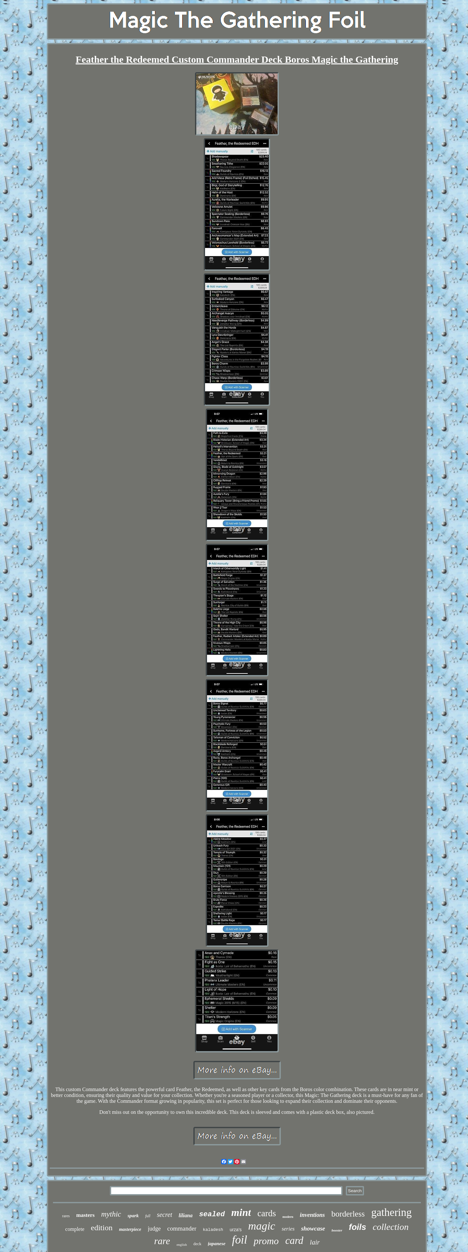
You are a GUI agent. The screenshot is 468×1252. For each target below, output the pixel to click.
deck (197, 1243)
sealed (212, 1214)
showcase (313, 1228)
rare (162, 1241)
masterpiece (130, 1229)
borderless (348, 1213)
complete (74, 1229)
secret (164, 1214)
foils (357, 1227)
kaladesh (213, 1229)
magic (261, 1226)
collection (391, 1227)
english (181, 1244)
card (294, 1240)
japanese (217, 1243)
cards (266, 1213)
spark (132, 1215)
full (147, 1216)
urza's (236, 1229)
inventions (312, 1215)
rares (66, 1216)
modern (287, 1217)
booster (337, 1230)
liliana (186, 1215)
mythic (111, 1214)
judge (154, 1228)
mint (241, 1212)
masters (85, 1215)
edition (102, 1227)
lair (314, 1242)
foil (239, 1239)
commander (182, 1228)
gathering (391, 1212)
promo (266, 1240)
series (288, 1229)
